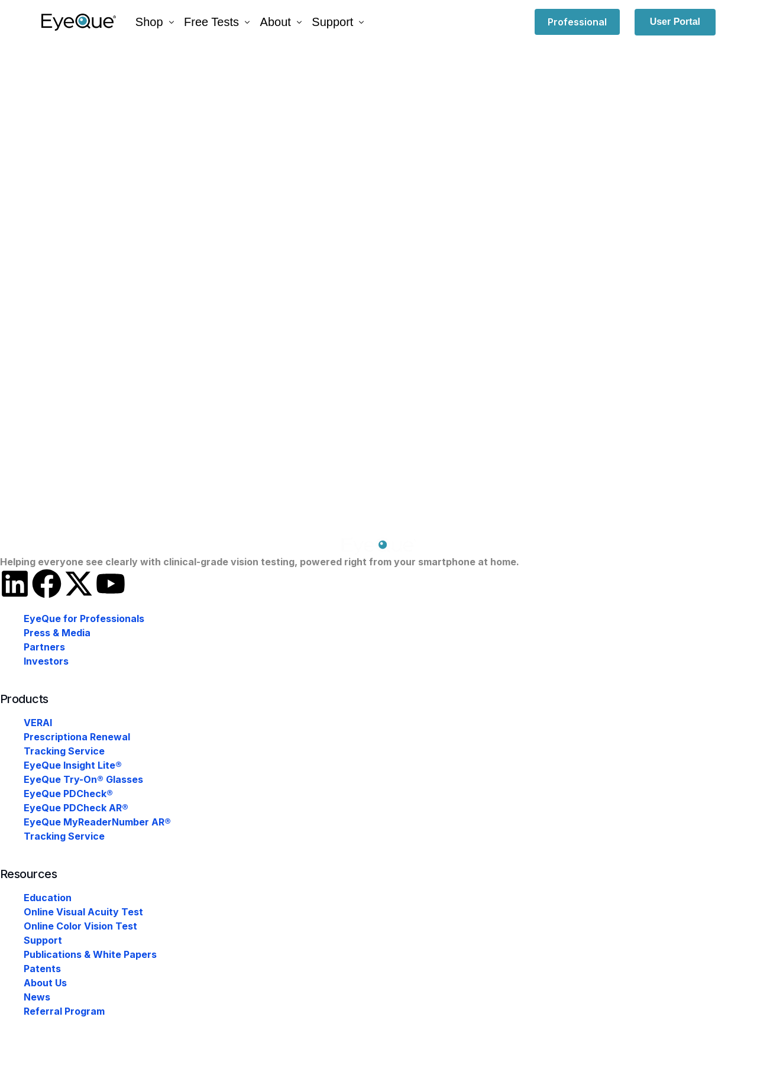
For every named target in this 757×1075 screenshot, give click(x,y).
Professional (577, 22)
